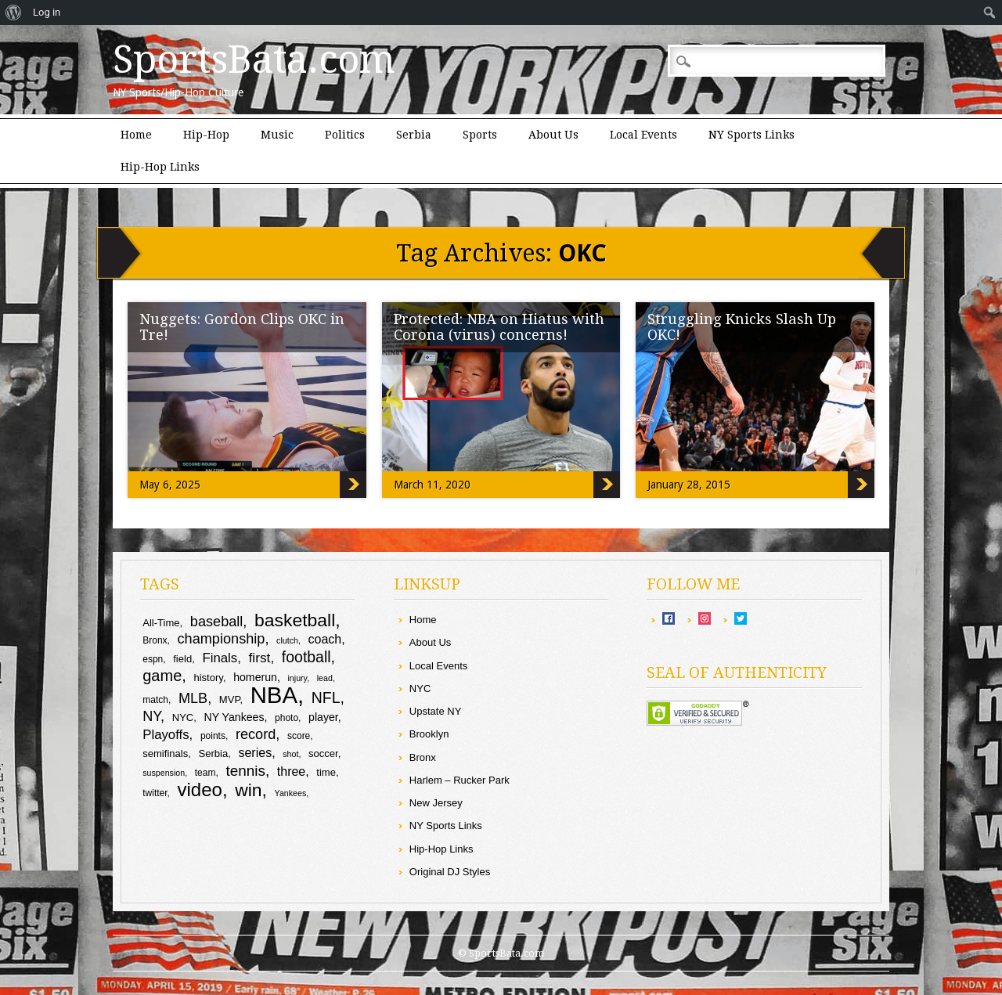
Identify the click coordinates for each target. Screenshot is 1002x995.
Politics (345, 134)
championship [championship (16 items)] (221, 639)
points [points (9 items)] (212, 735)
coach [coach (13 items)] (325, 639)
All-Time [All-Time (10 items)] (160, 623)
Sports (480, 134)
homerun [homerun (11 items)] (255, 677)
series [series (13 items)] (255, 752)
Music (277, 134)
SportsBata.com (254, 59)
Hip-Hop (206, 134)
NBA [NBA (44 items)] (273, 695)
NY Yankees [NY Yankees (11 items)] (234, 717)
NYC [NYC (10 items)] (183, 717)
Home (136, 134)
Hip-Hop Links (160, 166)
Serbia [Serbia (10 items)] (213, 753)
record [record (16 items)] (256, 734)
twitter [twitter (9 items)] (154, 793)
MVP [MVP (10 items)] (229, 699)
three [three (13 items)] (291, 771)
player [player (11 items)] (323, 717)
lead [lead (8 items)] (325, 678)
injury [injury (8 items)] (297, 678)
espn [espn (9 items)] (152, 659)
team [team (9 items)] (205, 772)
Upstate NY (435, 711)
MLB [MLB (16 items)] (192, 698)
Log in (46, 12)
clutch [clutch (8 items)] (287, 640)
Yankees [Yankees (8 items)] (291, 793)
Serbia (413, 134)
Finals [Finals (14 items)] (219, 658)
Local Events (643, 134)
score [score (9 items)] (298, 735)
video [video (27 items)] (200, 789)
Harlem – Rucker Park (459, 780)
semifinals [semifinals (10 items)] (165, 753)
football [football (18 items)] (306, 656)
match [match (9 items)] (155, 699)
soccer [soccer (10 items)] (323, 753)
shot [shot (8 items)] (290, 754)
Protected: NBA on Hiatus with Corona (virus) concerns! (499, 327)
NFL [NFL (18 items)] (326, 697)
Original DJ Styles (449, 872)
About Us (553, 134)
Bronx (422, 757)
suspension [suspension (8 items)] (163, 772)
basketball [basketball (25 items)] (294, 620)
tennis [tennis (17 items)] (245, 770)
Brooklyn (429, 734)
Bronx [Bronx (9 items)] (154, 640)
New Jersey (436, 803)
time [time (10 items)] (326, 772)
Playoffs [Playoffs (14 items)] (165, 734)
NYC (420, 688)
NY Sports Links (751, 134)
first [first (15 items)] (259, 657)
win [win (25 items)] (248, 790)
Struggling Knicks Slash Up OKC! (741, 327)
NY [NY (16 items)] (151, 716)
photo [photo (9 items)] (286, 717)
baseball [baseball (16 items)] (216, 621)
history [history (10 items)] (207, 677)
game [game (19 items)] (162, 675)
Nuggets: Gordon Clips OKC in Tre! (241, 327)
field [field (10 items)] (182, 659)
